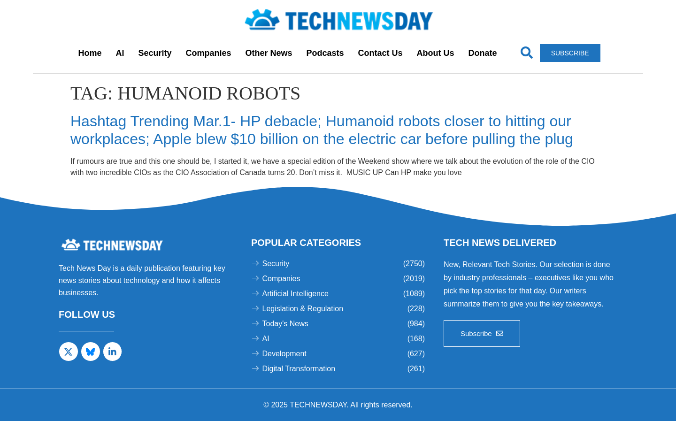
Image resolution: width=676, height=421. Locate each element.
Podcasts (325, 53)
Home (89, 53)
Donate (483, 53)
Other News (268, 53)
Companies (208, 53)
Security (154, 53)
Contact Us (380, 53)
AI (119, 53)
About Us (435, 53)
